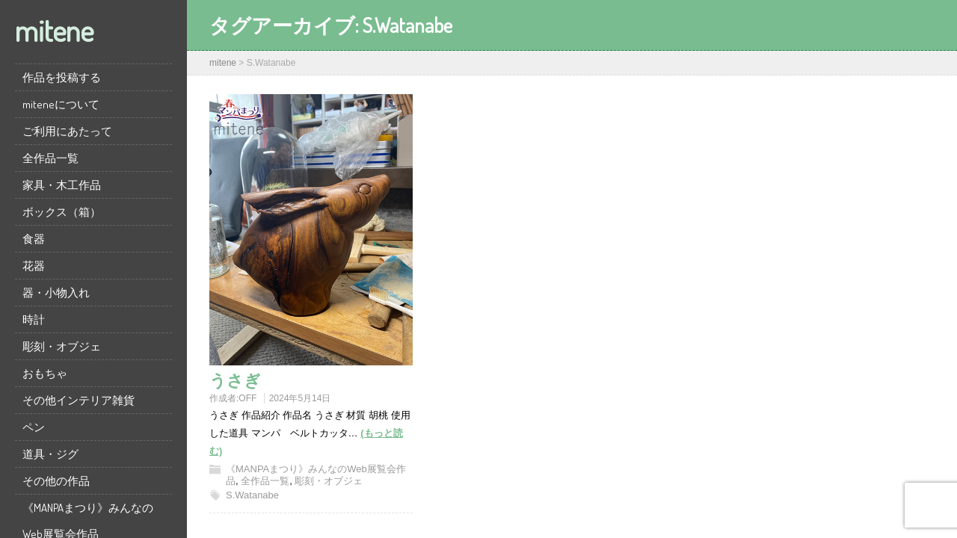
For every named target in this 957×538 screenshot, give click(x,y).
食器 (33, 239)
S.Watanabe (252, 495)
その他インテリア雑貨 (78, 400)
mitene (54, 30)
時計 (33, 319)
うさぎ (235, 379)
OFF (247, 398)
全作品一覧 (50, 158)
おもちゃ (44, 373)
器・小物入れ (56, 292)
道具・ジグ (50, 454)
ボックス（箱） (61, 212)
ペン (33, 427)
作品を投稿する (61, 77)
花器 (33, 266)
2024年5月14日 (300, 398)
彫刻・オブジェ (61, 346)
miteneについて (60, 104)
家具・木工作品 (61, 185)
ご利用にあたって (67, 131)
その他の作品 (56, 481)
